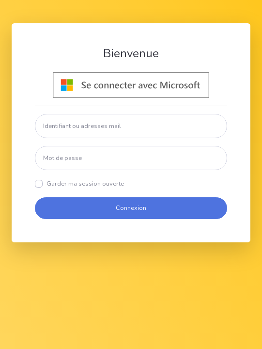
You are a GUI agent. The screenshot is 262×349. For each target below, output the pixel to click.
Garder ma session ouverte (85, 183)
